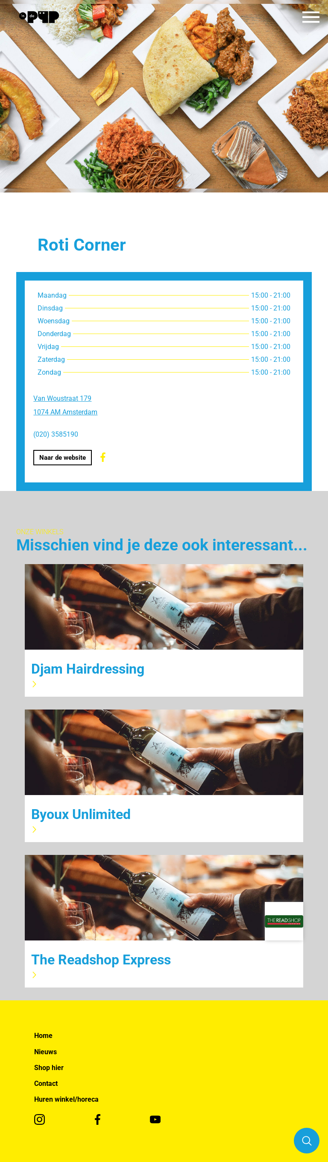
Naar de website (62, 457)
